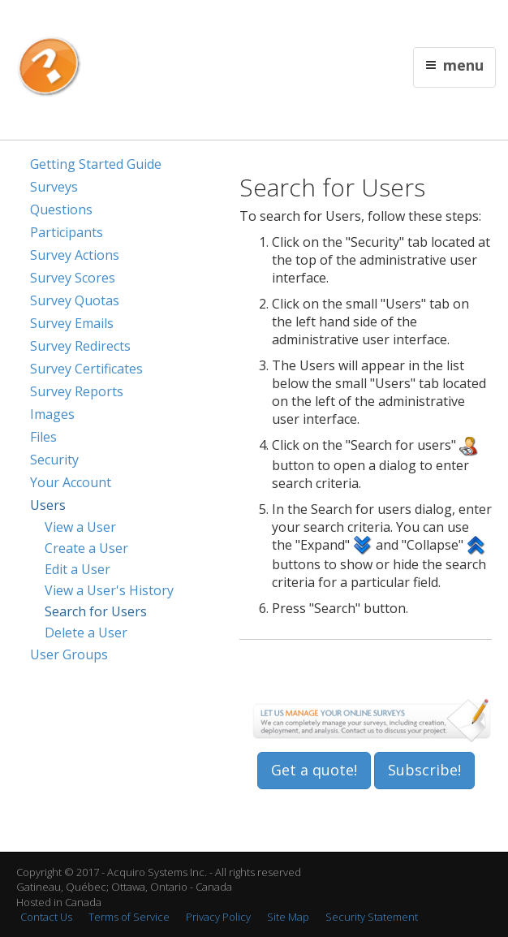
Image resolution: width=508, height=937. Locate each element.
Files (43, 437)
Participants (66, 232)
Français (278, 21)
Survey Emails (72, 323)
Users (48, 505)
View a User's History (109, 590)
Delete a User (86, 632)
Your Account (70, 482)
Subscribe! (424, 769)
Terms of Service (129, 916)
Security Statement (371, 916)
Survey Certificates (86, 369)
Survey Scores (72, 278)
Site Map (288, 916)
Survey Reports (76, 391)
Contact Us (327, 21)
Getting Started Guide (95, 164)
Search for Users (96, 611)
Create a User (86, 548)
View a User (80, 527)
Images (52, 414)
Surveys (54, 187)
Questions (61, 209)
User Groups (69, 654)
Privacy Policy (218, 916)
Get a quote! (314, 769)
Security (54, 459)
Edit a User (77, 569)
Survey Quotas (74, 300)
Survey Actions (74, 255)
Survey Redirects (80, 346)
